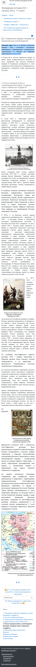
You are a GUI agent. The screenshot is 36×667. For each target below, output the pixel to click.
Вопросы (6, 632)
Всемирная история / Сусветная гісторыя (17, 18)
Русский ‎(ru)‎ (7, 658)
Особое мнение (8, 638)
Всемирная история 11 (11, 21)
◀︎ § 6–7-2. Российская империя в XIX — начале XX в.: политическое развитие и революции (18, 592)
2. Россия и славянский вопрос (13, 617)
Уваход (12, 4)
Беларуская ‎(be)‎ (7, 654)
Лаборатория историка (10, 636)
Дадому (4, 15)
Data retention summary (9, 664)
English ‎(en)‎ (7, 661)
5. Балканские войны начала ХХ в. (14, 630)
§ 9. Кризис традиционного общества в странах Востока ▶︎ (18, 602)
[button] (33, 36)
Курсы (11, 15)
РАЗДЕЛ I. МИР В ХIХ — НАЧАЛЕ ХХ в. (16, 25)
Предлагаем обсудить (10, 634)
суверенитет (16, 54)
